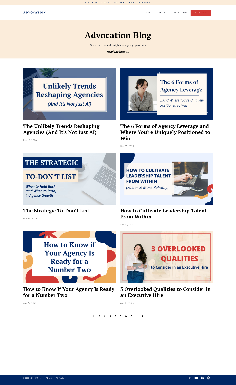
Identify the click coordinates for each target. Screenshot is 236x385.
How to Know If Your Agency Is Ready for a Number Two (63, 294)
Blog (185, 13)
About (149, 13)
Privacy (60, 381)
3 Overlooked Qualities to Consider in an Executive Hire (165, 294)
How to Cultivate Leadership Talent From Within (157, 215)
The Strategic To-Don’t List (58, 212)
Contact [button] (200, 12)
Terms (49, 381)
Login (175, 13)
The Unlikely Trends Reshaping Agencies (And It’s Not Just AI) (64, 129)
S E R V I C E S (162, 13)
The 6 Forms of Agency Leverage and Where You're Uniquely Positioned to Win (162, 133)
